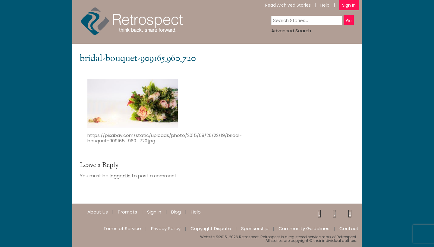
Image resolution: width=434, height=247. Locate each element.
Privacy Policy (166, 228)
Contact (349, 228)
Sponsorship (255, 228)
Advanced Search (291, 30)
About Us (97, 212)
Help (324, 5)
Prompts (127, 212)
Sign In (349, 5)
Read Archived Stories (288, 5)
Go (348, 20)
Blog (176, 212)
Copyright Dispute (210, 228)
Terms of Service (122, 228)
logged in (120, 176)
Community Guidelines (303, 228)
